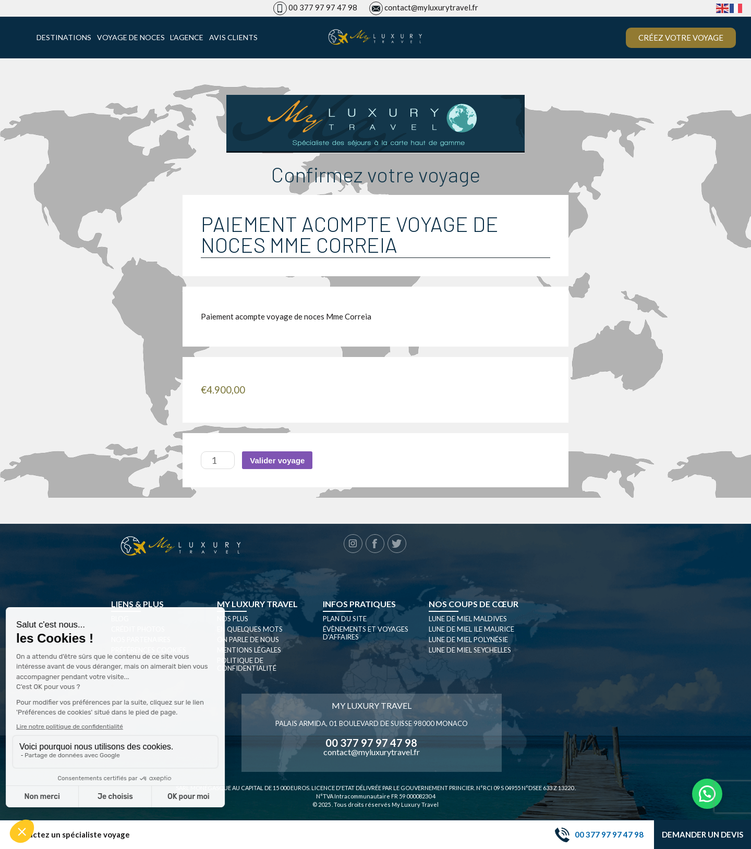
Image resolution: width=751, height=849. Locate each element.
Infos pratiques (359, 604)
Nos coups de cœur (473, 604)
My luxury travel (257, 604)
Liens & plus (137, 604)
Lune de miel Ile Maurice (471, 629)
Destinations (64, 37)
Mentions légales (249, 650)
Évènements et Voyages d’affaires (365, 633)
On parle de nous (248, 639)
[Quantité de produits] (218, 460)
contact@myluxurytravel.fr (431, 7)
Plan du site (345, 618)
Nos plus (232, 618)
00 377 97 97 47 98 (322, 7)
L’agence (186, 37)
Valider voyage (277, 460)
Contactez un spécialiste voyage (70, 835)
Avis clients (233, 37)
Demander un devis (702, 834)
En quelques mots (250, 629)
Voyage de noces (131, 37)
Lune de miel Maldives (468, 618)
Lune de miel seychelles (470, 650)
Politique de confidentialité (246, 664)
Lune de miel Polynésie (468, 639)
